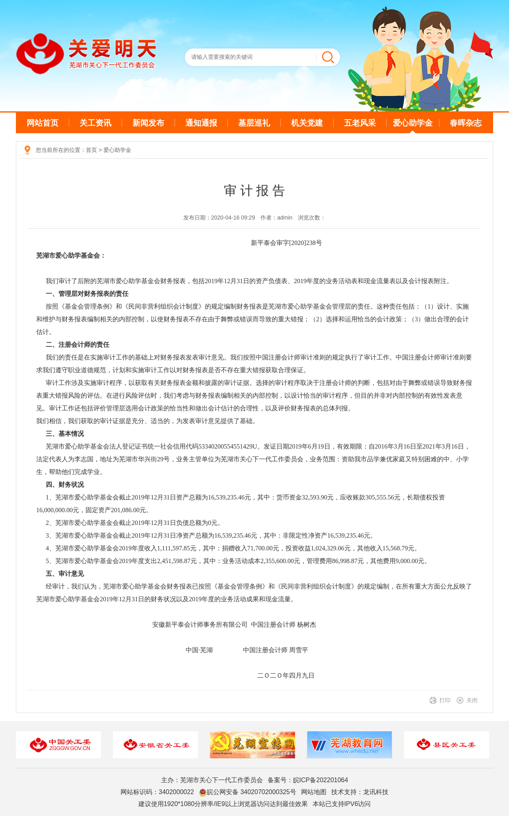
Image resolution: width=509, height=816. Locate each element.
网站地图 (313, 792)
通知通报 (201, 123)
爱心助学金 (413, 123)
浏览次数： (312, 217)
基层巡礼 (254, 123)
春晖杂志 (466, 123)
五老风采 (360, 123)
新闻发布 (148, 123)
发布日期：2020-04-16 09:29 (219, 217)
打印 (445, 700)
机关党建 (307, 123)
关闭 (472, 700)
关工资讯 (95, 123)
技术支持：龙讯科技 (360, 792)
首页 (91, 150)
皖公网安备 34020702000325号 (247, 793)
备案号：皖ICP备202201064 (308, 780)
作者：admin (276, 217)
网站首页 (42, 123)
